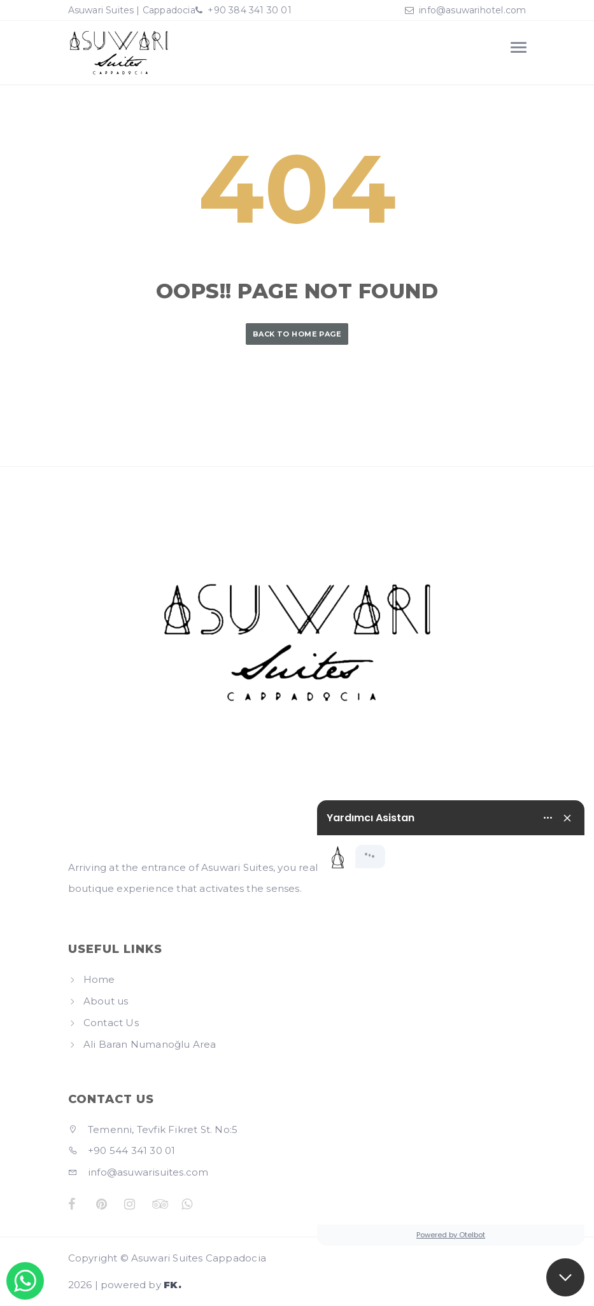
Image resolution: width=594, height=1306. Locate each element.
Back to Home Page (297, 334)
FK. (172, 1285)
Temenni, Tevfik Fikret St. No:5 (153, 1129)
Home (99, 979)
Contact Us (111, 1023)
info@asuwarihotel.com (472, 10)
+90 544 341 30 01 (122, 1150)
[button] (565, 1277)
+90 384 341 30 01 (248, 10)
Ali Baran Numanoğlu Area (149, 1044)
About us (106, 1001)
